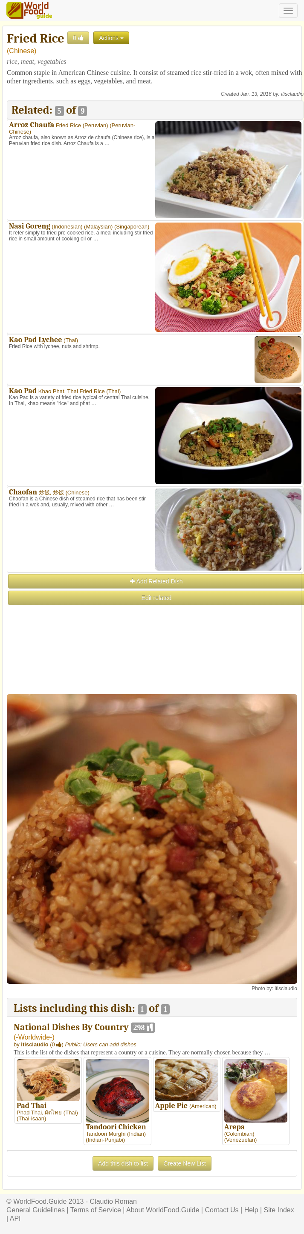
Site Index (279, 1210)
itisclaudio (292, 94)
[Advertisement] (155, 666)
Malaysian (98, 226)
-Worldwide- (34, 1037)
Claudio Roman (113, 1201)
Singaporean (132, 226)
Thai (70, 340)
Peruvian (95, 125)
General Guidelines (35, 1210)
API (15, 1218)
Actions (111, 37)
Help (251, 1210)
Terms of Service (95, 1210)
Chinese (21, 50)
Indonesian (67, 226)
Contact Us (221, 1210)
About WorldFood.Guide (162, 1210)
